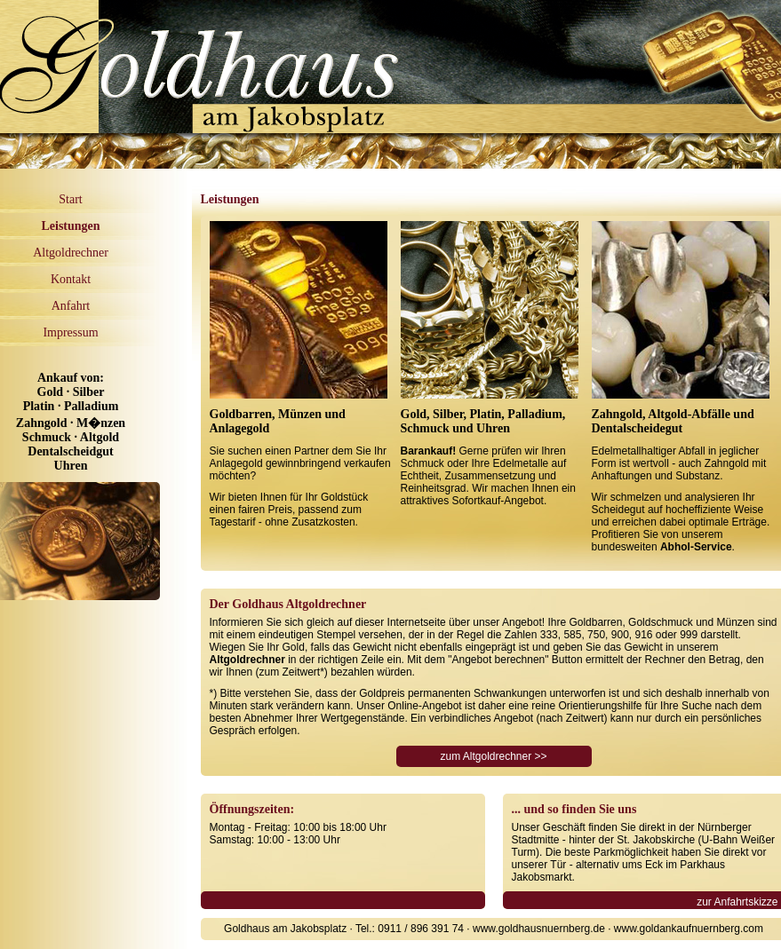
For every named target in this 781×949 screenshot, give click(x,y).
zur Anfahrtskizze (737, 902)
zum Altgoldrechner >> (493, 756)
